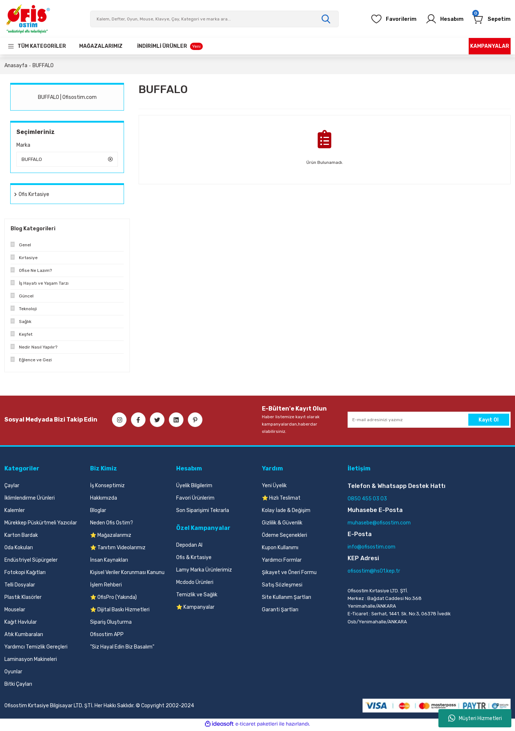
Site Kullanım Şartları (286, 599)
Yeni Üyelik (274, 487)
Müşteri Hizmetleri (475, 718)
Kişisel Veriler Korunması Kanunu (127, 574)
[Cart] (490, 19)
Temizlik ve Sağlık (196, 596)
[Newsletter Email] (429, 421)
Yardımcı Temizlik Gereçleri (35, 649)
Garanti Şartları (280, 611)
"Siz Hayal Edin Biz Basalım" (122, 649)
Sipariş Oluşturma (111, 624)
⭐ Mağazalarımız (110, 537)
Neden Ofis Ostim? (111, 525)
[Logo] (27, 19)
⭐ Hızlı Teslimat (281, 500)
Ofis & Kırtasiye (194, 559)
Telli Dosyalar (19, 587)
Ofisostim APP (107, 636)
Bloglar (98, 512)
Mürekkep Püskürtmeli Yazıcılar (40, 525)
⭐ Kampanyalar (195, 609)
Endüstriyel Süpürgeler (31, 562)
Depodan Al (189, 547)
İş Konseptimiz (107, 487)
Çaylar (11, 487)
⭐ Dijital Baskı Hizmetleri (120, 611)
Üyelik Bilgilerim (194, 487)
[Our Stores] (101, 46)
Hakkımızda (103, 500)
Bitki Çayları (18, 686)
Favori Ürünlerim (195, 500)
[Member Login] (441, 19)
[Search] (214, 19)
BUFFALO (43, 65)
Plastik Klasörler (23, 599)
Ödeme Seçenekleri (284, 537)
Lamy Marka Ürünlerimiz (204, 572)
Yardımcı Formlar (282, 562)
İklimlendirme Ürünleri (29, 500)
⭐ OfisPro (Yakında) (113, 599)
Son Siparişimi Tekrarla (202, 512)
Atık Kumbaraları (23, 636)
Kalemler (14, 512)
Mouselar (14, 611)
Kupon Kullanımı (280, 549)
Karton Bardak (21, 537)
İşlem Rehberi (106, 587)
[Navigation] (36, 46)
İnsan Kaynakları (109, 562)
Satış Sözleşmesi (282, 587)
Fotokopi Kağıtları (25, 574)
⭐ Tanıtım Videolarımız (118, 549)
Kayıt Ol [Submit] (489, 421)
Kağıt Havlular (20, 624)
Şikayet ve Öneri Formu (289, 574)
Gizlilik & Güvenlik (282, 525)
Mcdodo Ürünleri (194, 584)
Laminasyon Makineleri (30, 661)
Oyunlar (13, 673)
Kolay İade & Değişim (286, 512)
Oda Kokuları (18, 549)
